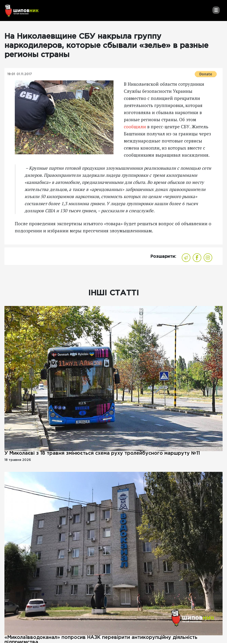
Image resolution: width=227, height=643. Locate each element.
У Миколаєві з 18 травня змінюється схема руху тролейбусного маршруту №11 (102, 453)
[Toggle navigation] (216, 10)
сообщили (135, 126)
